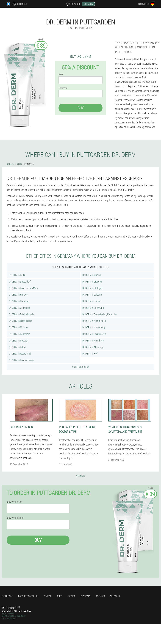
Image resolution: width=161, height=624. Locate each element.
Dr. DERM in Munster (18, 327)
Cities (59, 596)
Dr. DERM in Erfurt (17, 347)
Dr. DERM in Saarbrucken (94, 334)
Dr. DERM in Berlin (17, 275)
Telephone (62, 88)
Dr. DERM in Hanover (18, 294)
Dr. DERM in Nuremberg (93, 327)
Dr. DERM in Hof (89, 353)
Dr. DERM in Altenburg (92, 347)
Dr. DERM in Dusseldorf (20, 281)
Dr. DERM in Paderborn (19, 334)
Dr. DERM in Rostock (18, 340)
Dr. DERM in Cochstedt (19, 307)
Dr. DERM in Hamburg (19, 301)
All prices (115, 596)
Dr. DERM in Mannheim (93, 340)
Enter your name (14, 501)
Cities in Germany (80, 366)
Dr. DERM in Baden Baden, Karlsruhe (99, 314)
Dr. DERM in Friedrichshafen (22, 314)
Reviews (47, 596)
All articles (80, 475)
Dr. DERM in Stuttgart (92, 288)
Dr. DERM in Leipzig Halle (20, 320)
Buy (80, 107)
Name (60, 74)
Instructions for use (28, 596)
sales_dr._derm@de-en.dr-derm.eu (16, 611)
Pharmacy (85, 596)
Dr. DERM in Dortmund (93, 307)
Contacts (100, 596)
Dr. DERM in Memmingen (94, 320)
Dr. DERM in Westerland (20, 353)
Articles (71, 596)
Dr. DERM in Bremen (91, 301)
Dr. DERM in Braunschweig (21, 360)
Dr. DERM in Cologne (92, 294)
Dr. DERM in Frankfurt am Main (23, 288)
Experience (7, 596)
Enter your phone (15, 517)
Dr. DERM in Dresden (92, 281)
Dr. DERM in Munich (91, 275)
